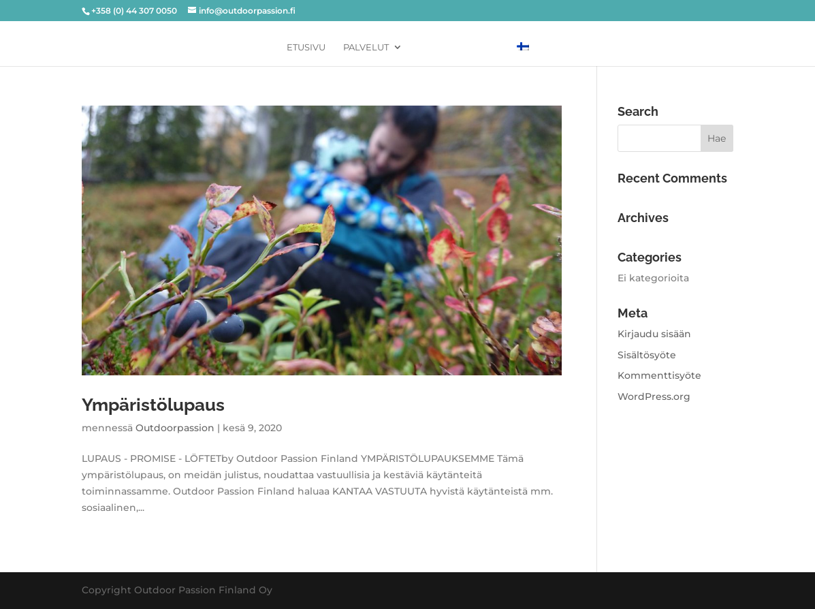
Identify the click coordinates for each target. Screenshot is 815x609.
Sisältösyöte (647, 355)
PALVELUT (366, 47)
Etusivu (306, 47)
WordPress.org (654, 396)
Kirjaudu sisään (654, 334)
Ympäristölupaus (153, 404)
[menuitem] (523, 47)
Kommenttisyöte (659, 375)
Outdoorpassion (174, 428)
